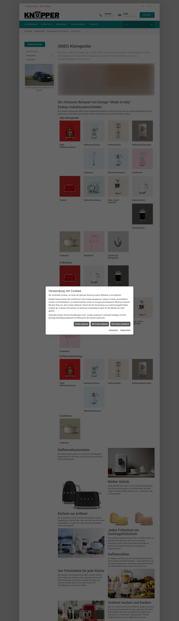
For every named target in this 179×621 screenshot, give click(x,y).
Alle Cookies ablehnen (100, 324)
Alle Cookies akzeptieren (120, 324)
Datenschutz (125, 330)
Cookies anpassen (81, 324)
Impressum (113, 330)
